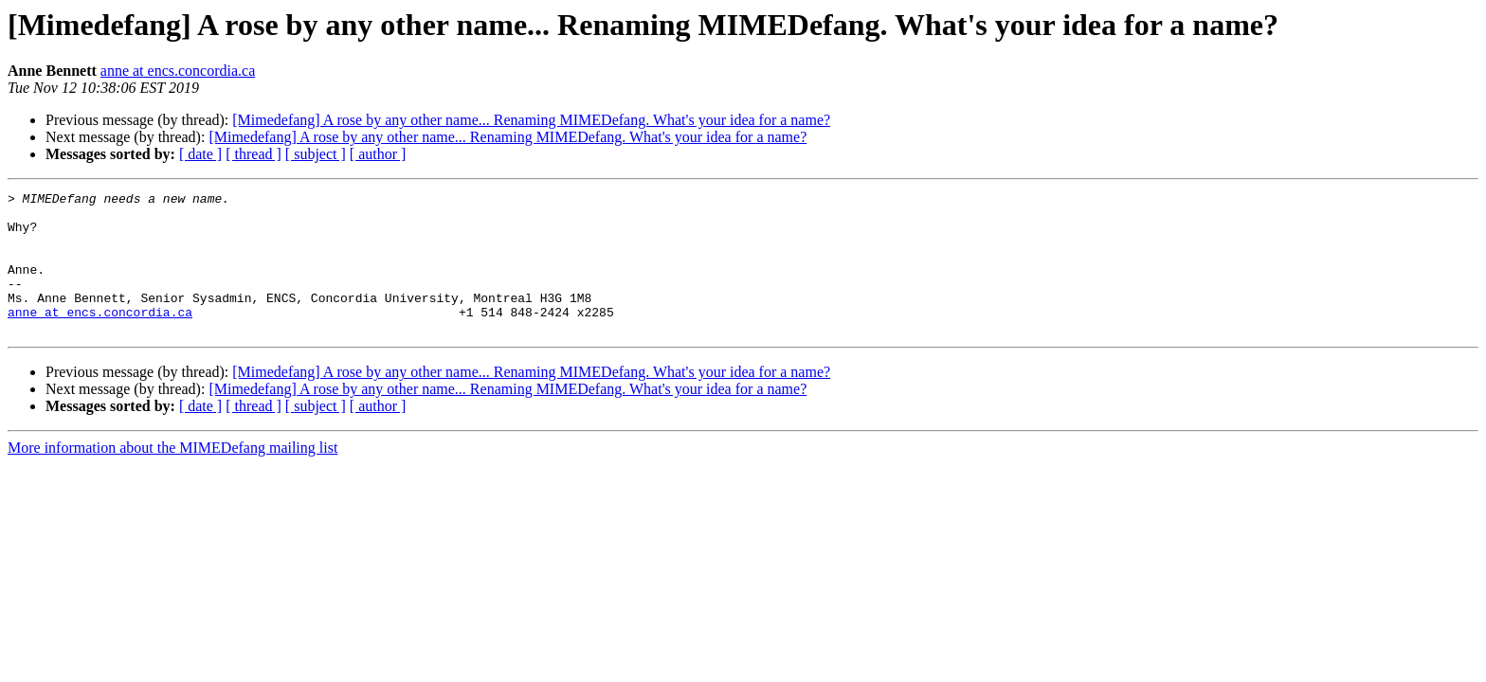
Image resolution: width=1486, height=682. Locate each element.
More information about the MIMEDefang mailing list (172, 476)
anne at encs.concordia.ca (177, 71)
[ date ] (200, 154)
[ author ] (378, 154)
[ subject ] (315, 154)
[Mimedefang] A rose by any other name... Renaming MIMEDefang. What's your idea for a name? (531, 120)
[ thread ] (253, 154)
